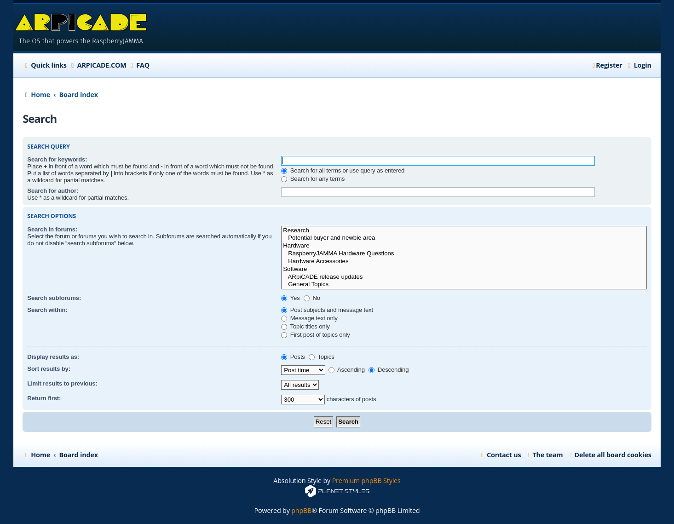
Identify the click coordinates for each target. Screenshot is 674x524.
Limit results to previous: (62, 383)
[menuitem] (139, 65)
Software (463, 269)
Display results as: (53, 356)
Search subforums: (54, 297)
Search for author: (52, 190)
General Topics (463, 284)
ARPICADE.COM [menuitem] (102, 65)
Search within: (47, 309)
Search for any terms (313, 178)
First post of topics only (315, 334)
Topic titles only (305, 326)
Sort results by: (48, 368)
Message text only (309, 318)
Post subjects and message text (327, 309)
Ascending (346, 369)
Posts (293, 356)
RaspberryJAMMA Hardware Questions (463, 254)
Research (463, 231)
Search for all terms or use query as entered (342, 170)
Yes (290, 297)
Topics (321, 356)
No (312, 297)
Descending (389, 369)
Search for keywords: (57, 159)
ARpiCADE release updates (463, 277)
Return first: (44, 398)
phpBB (301, 510)
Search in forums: (52, 229)
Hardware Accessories (463, 261)
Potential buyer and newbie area (463, 238)
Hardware (463, 246)
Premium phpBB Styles (366, 480)
